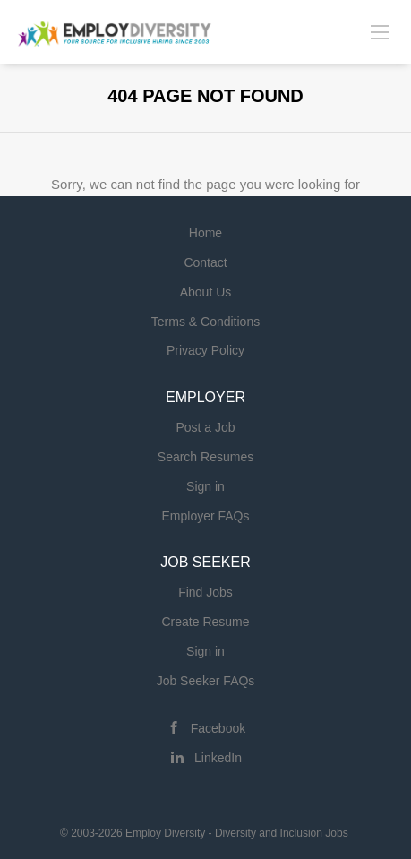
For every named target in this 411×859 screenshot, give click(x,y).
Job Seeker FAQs (206, 681)
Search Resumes (205, 457)
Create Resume (205, 621)
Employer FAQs (205, 516)
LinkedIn (218, 758)
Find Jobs (205, 592)
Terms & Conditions (205, 321)
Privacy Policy (205, 350)
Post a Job (205, 427)
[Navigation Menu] (380, 31)
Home (205, 233)
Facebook (218, 728)
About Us (206, 292)
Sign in (205, 486)
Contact (205, 262)
